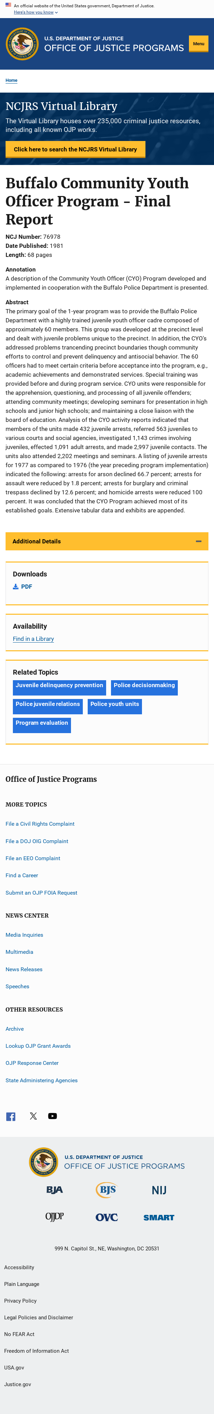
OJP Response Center (32, 1063)
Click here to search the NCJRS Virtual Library (75, 149)
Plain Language (21, 1284)
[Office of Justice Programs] (22, 44)
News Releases (24, 969)
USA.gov (14, 1368)
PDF (26, 586)
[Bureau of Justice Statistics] (107, 1199)
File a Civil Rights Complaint (40, 823)
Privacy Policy (20, 1301)
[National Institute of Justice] (159, 1195)
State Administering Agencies (42, 1080)
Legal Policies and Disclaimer (38, 1317)
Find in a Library (33, 638)
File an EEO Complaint (33, 858)
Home (11, 80)
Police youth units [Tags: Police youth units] (114, 703)
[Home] (114, 44)
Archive (15, 1028)
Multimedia (19, 952)
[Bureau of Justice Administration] (55, 1195)
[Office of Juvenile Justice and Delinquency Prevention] (55, 1223)
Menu (198, 43)
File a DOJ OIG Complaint (37, 841)
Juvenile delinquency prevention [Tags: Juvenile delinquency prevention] (59, 685)
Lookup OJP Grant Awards (38, 1046)
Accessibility (19, 1267)
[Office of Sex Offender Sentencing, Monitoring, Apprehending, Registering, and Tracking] (159, 1221)
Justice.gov (17, 1384)
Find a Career (22, 875)
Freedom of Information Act (36, 1351)
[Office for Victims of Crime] (107, 1222)
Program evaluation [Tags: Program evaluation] (42, 722)
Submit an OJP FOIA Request (41, 892)
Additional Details (37, 541)
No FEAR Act (19, 1334)
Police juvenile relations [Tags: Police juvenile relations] (48, 703)
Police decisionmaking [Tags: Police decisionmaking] (144, 685)
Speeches (17, 986)
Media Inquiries (24, 935)
